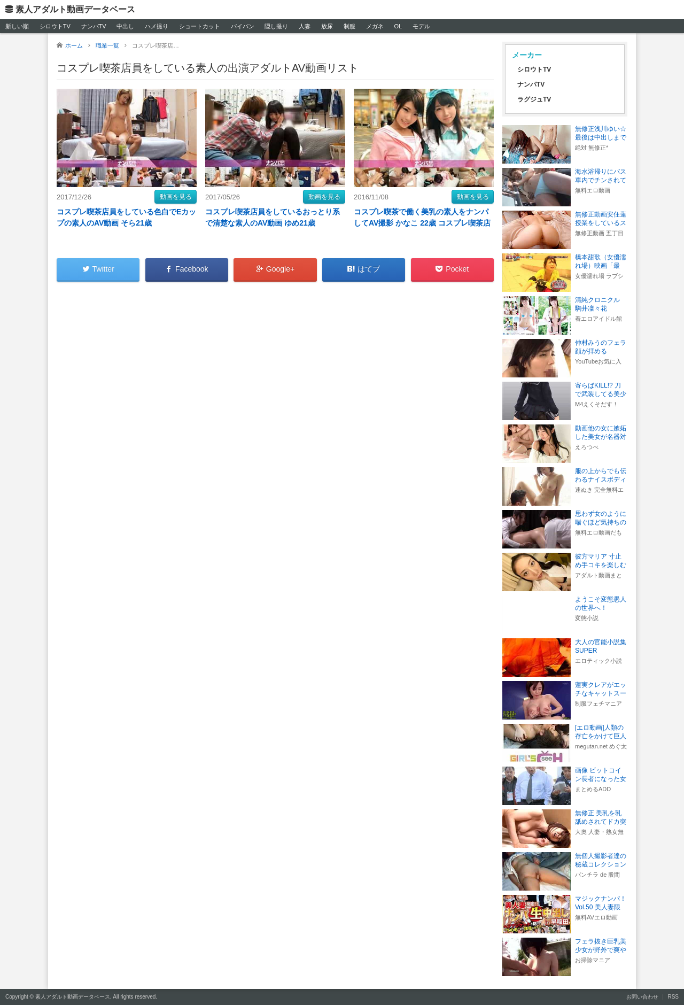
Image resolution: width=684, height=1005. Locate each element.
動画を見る (176, 196)
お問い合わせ (642, 997)
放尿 (327, 26)
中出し (125, 26)
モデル (421, 26)
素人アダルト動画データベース (75, 9)
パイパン (242, 26)
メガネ (375, 26)
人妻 (304, 26)
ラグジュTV (534, 99)
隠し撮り (276, 26)
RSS (673, 997)
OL (398, 26)
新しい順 (17, 26)
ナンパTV (93, 26)
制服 (349, 26)
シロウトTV (55, 26)
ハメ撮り (156, 26)
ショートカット (199, 26)
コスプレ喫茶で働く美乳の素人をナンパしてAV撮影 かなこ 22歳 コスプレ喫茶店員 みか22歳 (422, 222)
